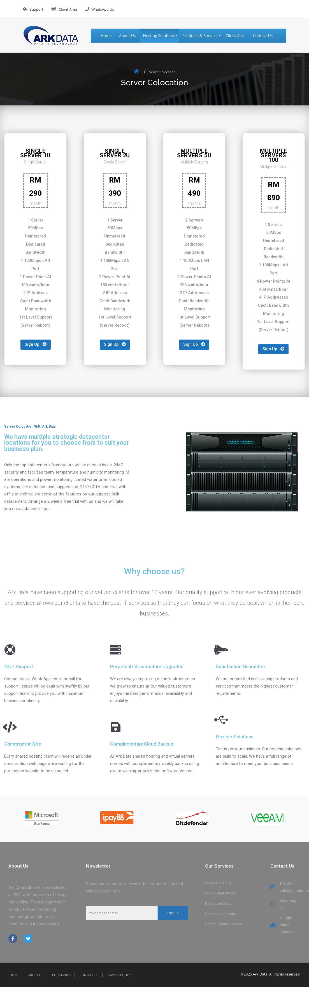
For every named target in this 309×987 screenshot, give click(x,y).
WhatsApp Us (102, 9)
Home (14, 975)
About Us (35, 975)
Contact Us (89, 975)
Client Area (68, 9)
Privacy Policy (119, 975)
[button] (10, 819)
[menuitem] (108, 36)
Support (36, 9)
